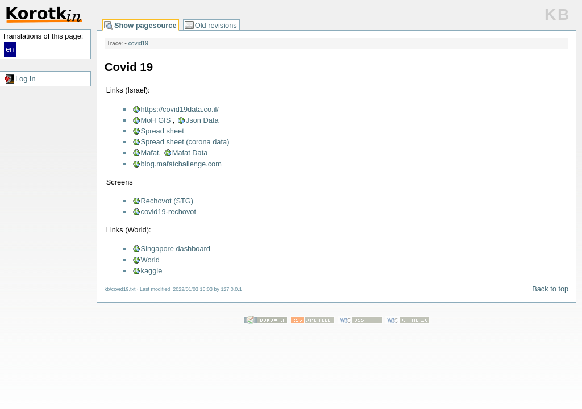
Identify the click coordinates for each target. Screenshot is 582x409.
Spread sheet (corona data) (185, 141)
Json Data (202, 120)
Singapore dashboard (175, 248)
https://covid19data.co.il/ (180, 109)
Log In (25, 78)
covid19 (138, 43)
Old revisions (216, 25)
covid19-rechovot (168, 211)
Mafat (150, 152)
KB (557, 14)
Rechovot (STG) (167, 201)
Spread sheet (162, 131)
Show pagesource (145, 25)
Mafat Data (190, 152)
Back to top (550, 289)
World (150, 260)
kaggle (152, 270)
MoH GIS (156, 120)
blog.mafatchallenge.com (181, 164)
